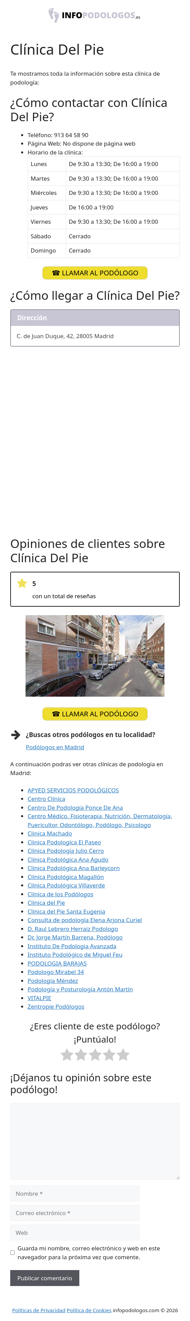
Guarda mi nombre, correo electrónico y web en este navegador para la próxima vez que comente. (89, 1252)
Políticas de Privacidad (38, 1310)
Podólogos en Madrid (55, 747)
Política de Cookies (89, 1310)
